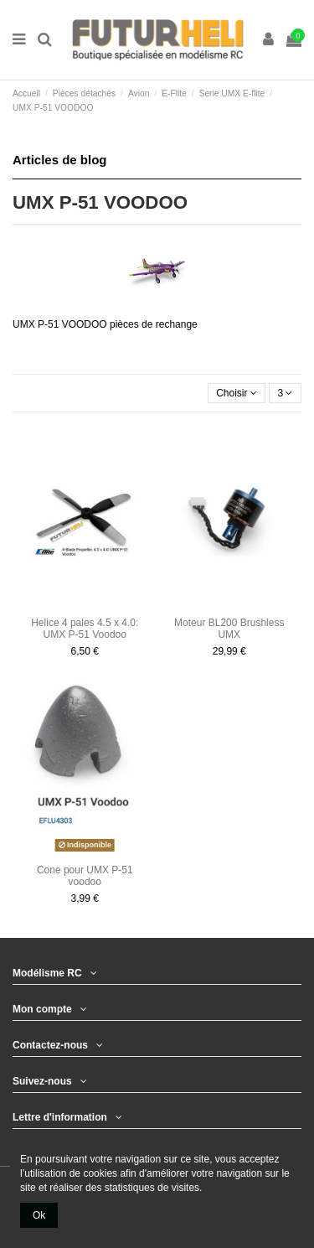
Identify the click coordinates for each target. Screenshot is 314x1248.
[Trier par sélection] (237, 393)
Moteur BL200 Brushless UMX (229, 628)
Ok (39, 1215)
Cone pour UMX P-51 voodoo (85, 876)
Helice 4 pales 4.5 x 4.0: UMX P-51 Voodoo (84, 628)
